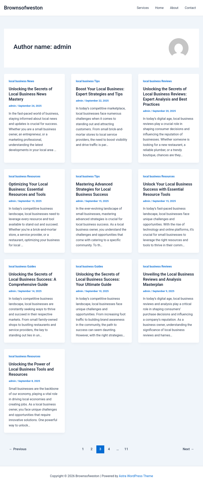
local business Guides (22, 266)
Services (143, 8)
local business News (21, 81)
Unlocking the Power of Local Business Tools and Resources (31, 369)
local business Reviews (157, 81)
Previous (18, 449)
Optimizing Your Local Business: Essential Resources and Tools (28, 189)
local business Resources (24, 176)
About (174, 8)
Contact (190, 8)
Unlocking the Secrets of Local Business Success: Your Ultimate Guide (98, 279)
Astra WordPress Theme (136, 476)
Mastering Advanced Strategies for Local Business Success (94, 189)
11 (126, 449)
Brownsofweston (23, 8)
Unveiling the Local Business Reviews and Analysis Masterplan (168, 279)
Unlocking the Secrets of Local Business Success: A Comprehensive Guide (32, 279)
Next (188, 449)
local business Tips (88, 81)
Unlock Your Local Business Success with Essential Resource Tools (167, 189)
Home (159, 8)
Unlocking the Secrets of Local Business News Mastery (30, 94)
